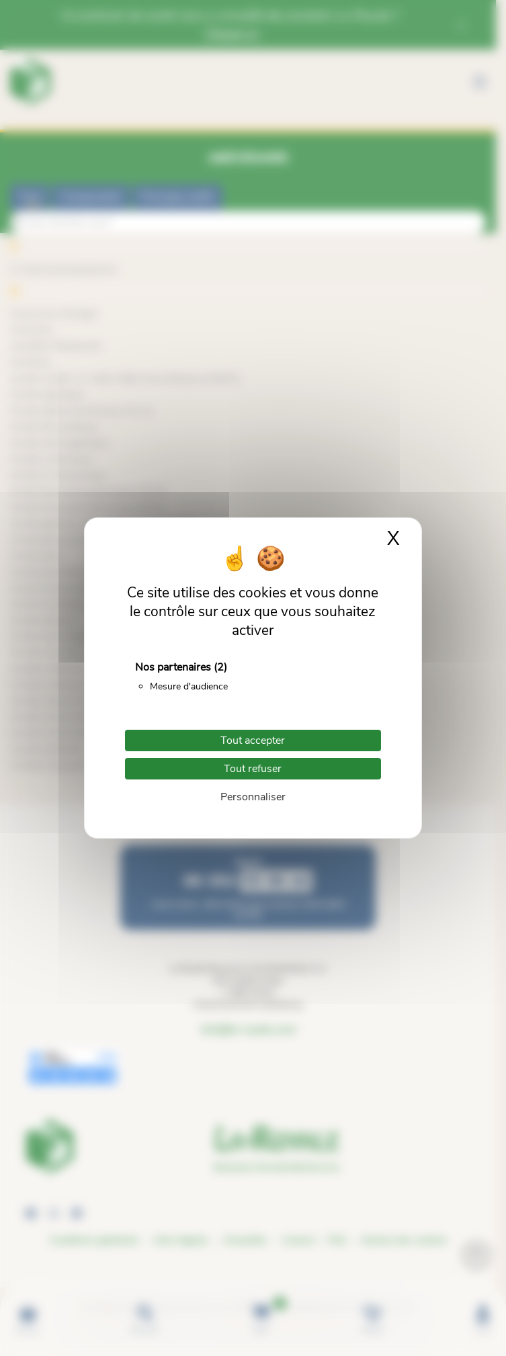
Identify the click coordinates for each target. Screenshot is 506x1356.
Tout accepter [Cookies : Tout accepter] (252, 740)
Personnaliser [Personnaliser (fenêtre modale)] (253, 797)
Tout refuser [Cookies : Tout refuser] (253, 768)
